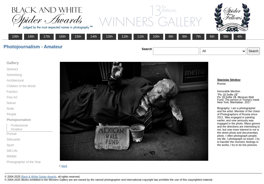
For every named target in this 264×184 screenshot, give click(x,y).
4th (239, 36)
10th (156, 36)
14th (93, 36)
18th (31, 36)
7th (198, 36)
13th (109, 36)
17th (46, 36)
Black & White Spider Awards (39, 176)
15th (78, 36)
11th (140, 36)
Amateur (16, 129)
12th (125, 36)
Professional (19, 125)
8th (184, 36)
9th (171, 36)
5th (226, 36)
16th (62, 36)
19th (15, 36)
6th (212, 36)
